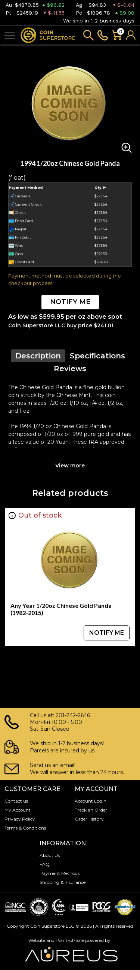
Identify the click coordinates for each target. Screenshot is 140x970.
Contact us (16, 801)
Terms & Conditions (25, 828)
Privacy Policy (19, 819)
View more (70, 465)
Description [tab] (38, 355)
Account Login (90, 801)
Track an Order (91, 810)
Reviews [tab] (70, 368)
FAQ (45, 864)
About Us (50, 855)
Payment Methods (60, 873)
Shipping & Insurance (62, 882)
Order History (89, 819)
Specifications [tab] (97, 355)
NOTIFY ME (70, 302)
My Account (17, 810)
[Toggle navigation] (9, 35)
